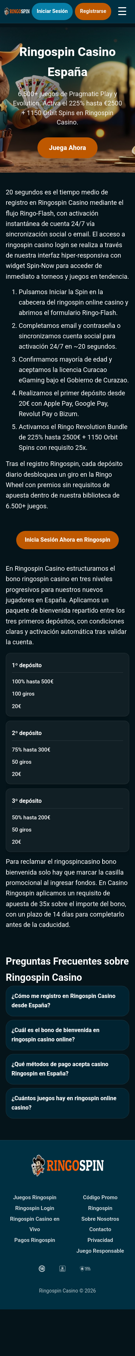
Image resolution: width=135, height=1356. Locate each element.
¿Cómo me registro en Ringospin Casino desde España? (64, 1000)
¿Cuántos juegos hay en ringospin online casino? (64, 1103)
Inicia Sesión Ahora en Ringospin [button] (68, 539)
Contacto (100, 1229)
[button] (47, 1273)
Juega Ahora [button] (67, 147)
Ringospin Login (34, 1208)
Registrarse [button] (93, 11)
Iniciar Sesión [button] (52, 11)
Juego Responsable (100, 1251)
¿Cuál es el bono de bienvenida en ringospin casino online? (55, 1035)
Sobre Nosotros (100, 1219)
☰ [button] (122, 11)
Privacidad (100, 1240)
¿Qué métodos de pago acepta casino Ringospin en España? (60, 1069)
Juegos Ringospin (35, 1197)
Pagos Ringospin (34, 1240)
